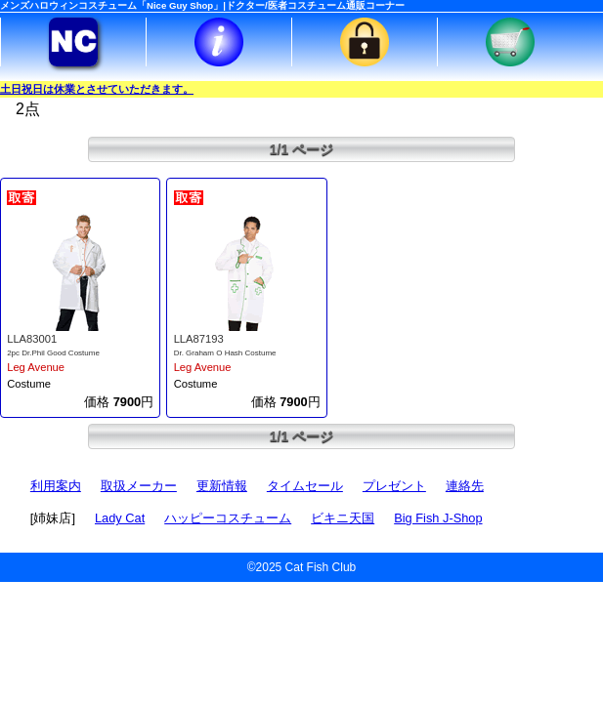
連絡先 (465, 485)
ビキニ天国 (342, 518)
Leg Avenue (36, 367)
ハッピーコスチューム (227, 518)
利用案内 (55, 485)
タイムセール (305, 485)
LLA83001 (32, 339)
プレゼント (394, 485)
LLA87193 (199, 339)
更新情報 (221, 485)
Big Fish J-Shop (438, 518)
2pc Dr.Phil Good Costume (53, 353)
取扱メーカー (139, 485)
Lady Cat (120, 518)
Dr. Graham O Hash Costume (225, 353)
